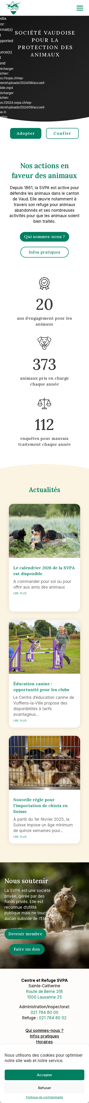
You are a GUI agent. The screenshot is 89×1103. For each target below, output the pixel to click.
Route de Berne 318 (44, 991)
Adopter (25, 133)
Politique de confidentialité (44, 1097)
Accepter (44, 1075)
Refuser (44, 1088)
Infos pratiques (44, 252)
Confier (62, 133)
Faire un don (27, 949)
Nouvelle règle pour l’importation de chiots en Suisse (40, 805)
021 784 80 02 (53, 1017)
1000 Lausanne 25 (44, 997)
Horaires (44, 1041)
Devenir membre (25, 933)
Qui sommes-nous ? (44, 236)
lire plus (20, 592)
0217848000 (44, 1012)
